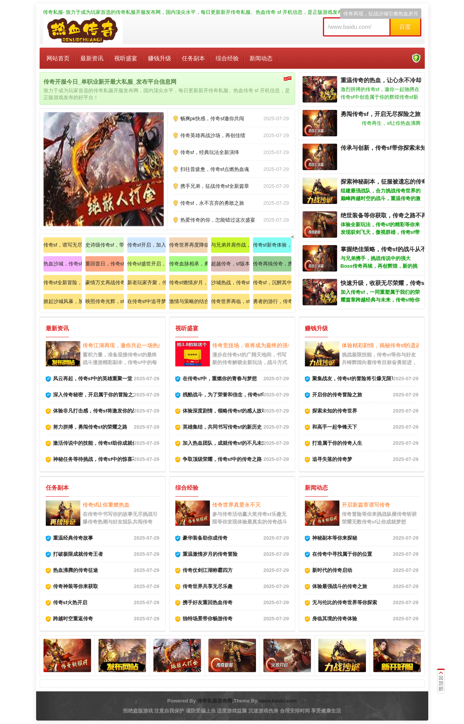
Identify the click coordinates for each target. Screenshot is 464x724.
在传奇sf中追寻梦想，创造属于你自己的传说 (146, 301)
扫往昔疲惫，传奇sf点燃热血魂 (214, 169)
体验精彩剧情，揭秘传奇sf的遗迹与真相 (389, 345)
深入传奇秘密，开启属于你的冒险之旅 (95, 395)
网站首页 (58, 58)
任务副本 (193, 58)
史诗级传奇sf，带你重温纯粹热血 (104, 245)
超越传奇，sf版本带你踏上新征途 (230, 264)
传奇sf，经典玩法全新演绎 (209, 152)
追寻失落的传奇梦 (332, 459)
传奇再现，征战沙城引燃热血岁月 (380, 14)
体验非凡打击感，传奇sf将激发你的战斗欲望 (103, 411)
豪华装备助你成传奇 (205, 538)
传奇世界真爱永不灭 (236, 505)
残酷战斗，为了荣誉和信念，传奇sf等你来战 (232, 395)
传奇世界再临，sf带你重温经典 (230, 301)
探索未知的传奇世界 (334, 411)
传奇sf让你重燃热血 (106, 505)
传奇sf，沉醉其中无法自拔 (272, 282)
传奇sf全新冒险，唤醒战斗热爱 (62, 282)
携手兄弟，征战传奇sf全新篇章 (214, 186)
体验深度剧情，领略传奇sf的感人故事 (225, 411)
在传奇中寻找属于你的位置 (342, 554)
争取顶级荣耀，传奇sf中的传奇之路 (222, 459)
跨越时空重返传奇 (73, 618)
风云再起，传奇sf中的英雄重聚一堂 (93, 378)
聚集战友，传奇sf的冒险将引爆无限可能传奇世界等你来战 (377, 378)
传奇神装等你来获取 (75, 586)
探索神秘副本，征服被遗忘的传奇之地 (390, 181)
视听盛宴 (125, 58)
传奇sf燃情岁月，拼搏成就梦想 (188, 282)
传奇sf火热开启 (70, 602)
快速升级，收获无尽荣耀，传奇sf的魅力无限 (398, 283)
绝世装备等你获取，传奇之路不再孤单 (390, 215)
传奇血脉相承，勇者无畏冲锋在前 (188, 264)
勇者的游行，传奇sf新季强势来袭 (272, 301)
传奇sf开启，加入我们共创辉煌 (146, 245)
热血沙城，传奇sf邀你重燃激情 (62, 264)
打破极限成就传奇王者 (78, 554)
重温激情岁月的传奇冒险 (210, 554)
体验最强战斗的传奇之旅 (339, 586)
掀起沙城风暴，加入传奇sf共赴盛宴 (62, 301)
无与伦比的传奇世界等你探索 (344, 602)
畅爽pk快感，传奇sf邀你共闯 (212, 118)
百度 (405, 26)
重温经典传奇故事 (73, 538)
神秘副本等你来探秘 (334, 538)
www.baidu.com (277, 701)
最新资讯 (91, 58)
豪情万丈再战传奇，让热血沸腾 (104, 282)
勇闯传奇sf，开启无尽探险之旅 (381, 114)
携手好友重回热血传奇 (208, 602)
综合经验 (227, 58)
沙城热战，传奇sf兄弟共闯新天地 (230, 282)
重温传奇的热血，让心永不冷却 (381, 80)
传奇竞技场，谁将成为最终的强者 (252, 345)
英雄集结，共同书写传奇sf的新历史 (222, 427)
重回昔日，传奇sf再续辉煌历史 (104, 264)
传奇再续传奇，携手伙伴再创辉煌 (272, 264)
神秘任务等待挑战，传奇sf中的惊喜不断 (98, 459)
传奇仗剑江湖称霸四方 (208, 570)
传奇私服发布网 (214, 701)
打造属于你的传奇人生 (337, 443)
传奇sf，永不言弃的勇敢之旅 (212, 203)
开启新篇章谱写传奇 (366, 505)
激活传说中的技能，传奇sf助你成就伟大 (98, 443)
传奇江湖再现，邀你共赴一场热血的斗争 (131, 345)
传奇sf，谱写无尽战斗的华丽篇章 (62, 245)
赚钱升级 (159, 58)
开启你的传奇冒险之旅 (337, 395)
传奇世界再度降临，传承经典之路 (188, 245)
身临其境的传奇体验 (334, 618)
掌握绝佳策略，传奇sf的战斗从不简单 (389, 249)
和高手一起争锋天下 (334, 427)
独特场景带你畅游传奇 (208, 618)
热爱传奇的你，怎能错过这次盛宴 (217, 220)
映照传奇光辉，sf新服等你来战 (104, 301)
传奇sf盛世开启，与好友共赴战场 (146, 264)
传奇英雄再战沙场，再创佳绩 (212, 135)
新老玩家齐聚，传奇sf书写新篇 (146, 282)
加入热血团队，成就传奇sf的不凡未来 (225, 443)
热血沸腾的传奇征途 (75, 570)
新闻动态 (261, 58)
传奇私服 (53, 12)
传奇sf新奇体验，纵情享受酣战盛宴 (272, 245)
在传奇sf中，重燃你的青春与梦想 (220, 378)
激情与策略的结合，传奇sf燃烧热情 (188, 301)
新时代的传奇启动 (332, 570)
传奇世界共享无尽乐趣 (208, 586)
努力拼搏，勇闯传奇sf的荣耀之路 (90, 427)
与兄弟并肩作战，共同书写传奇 (230, 245)
